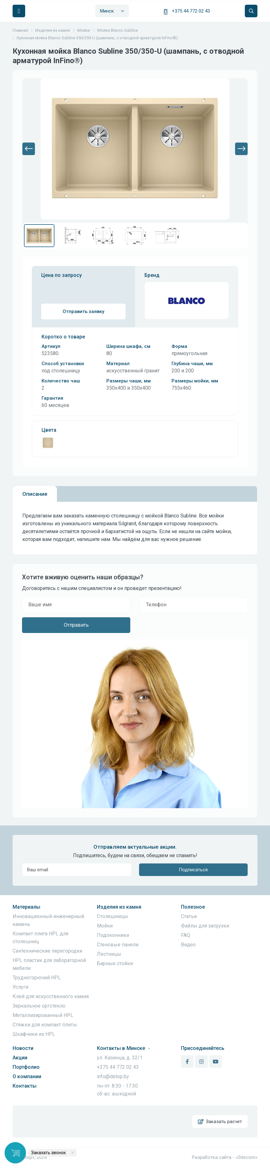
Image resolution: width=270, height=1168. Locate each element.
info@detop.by (113, 1076)
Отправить (76, 625)
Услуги (20, 987)
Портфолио (26, 1067)
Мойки (105, 926)
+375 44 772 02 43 (191, 11)
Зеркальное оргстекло (39, 1006)
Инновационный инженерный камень (48, 920)
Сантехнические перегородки (47, 951)
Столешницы (112, 916)
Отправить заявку (83, 311)
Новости (23, 1048)
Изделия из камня (119, 907)
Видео (188, 945)
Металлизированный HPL (43, 1015)
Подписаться (193, 870)
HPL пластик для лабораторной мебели (49, 964)
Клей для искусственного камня (51, 996)
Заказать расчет (220, 1121)
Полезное (193, 907)
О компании (27, 1076)
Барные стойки (115, 963)
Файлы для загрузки (205, 926)
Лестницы (109, 954)
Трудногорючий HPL (37, 978)
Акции (20, 1058)
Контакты (25, 1086)
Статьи (189, 916)
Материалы (26, 907)
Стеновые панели (117, 945)
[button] (28, 149)
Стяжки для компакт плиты (45, 1025)
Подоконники (113, 935)
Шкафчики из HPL (34, 1034)
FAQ (185, 935)
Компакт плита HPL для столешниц (40, 937)
